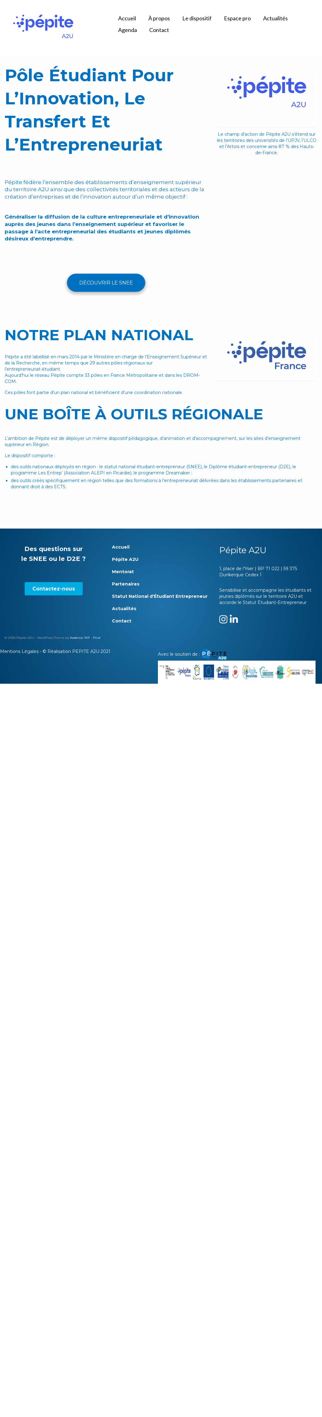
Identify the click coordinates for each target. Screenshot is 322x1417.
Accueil (121, 547)
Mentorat (123, 571)
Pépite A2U (125, 559)
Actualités (124, 608)
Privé (97, 638)
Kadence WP (80, 638)
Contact (121, 621)
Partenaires (125, 584)
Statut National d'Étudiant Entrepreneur (160, 596)
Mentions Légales (19, 651)
